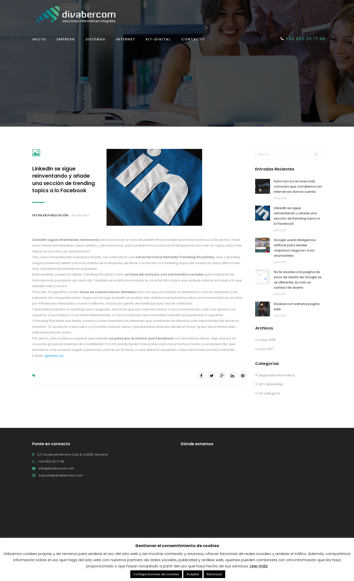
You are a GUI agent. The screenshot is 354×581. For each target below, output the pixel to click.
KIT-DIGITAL (158, 40)
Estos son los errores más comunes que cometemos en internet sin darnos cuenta (298, 186)
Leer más (259, 566)
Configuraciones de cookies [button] (156, 574)
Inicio (39, 40)
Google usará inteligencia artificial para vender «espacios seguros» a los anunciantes (295, 248)
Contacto (193, 40)
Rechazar (214, 574)
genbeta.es (54, 355)
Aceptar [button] (192, 574)
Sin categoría (269, 393)
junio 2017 (265, 349)
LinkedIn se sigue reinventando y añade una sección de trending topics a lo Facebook (63, 179)
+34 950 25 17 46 (303, 39)
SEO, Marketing (270, 384)
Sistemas (95, 40)
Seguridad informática (276, 375)
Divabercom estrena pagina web (297, 306)
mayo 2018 (266, 339)
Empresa (66, 40)
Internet (125, 40)
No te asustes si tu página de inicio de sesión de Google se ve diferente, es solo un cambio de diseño (298, 280)
